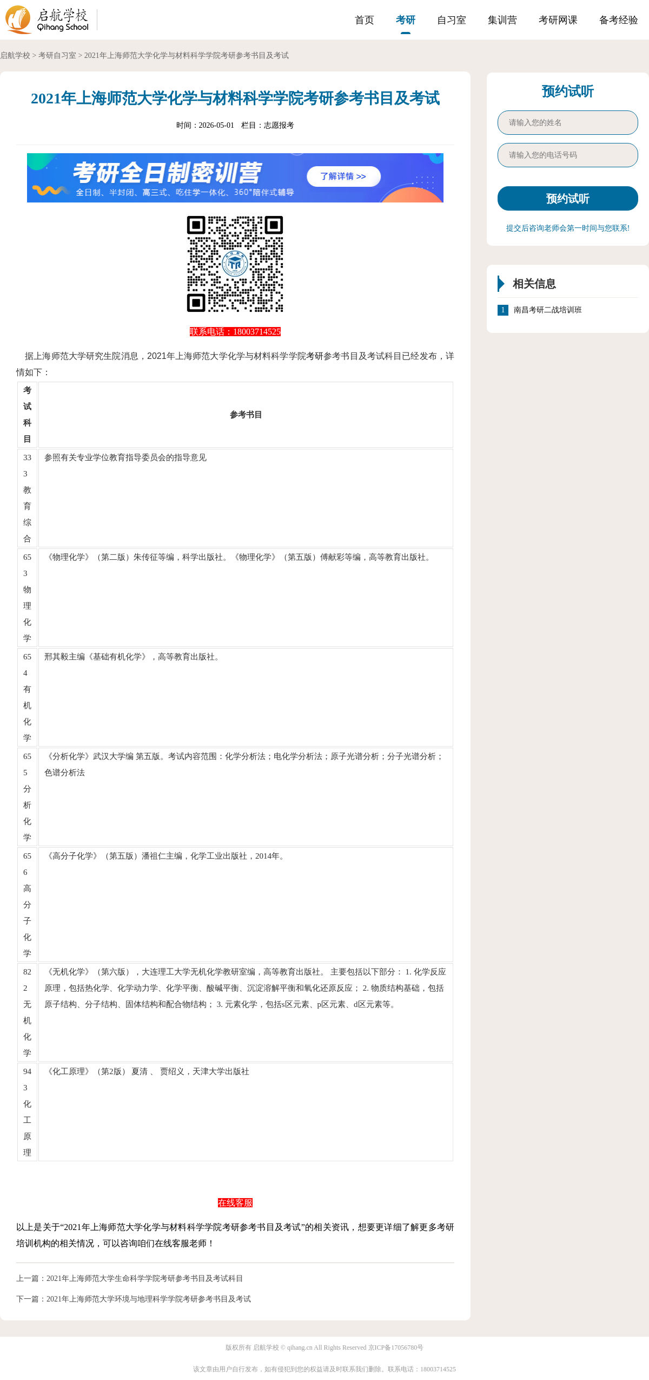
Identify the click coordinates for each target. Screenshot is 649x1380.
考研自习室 (57, 55)
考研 (405, 20)
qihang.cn (300, 1347)
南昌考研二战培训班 (548, 310)
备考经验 (618, 20)
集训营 (502, 20)
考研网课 (558, 20)
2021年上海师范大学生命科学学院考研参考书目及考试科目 (145, 1278)
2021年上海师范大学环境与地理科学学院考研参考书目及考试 (149, 1299)
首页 (364, 20)
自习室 (451, 20)
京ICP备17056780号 (396, 1347)
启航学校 (15, 55)
